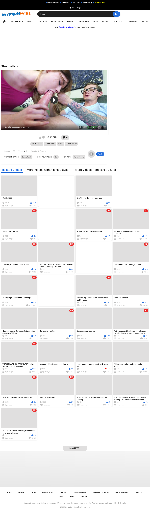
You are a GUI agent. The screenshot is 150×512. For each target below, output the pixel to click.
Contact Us (47, 493)
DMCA (72, 496)
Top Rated (42, 21)
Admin (100, 154)
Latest (30, 21)
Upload (145, 21)
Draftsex (63, 493)
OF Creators (17, 21)
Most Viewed (57, 21)
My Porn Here (72, 507)
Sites (95, 21)
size (56, 157)
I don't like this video (43, 137)
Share (60, 144)
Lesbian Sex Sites (101, 493)
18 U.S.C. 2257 (86, 496)
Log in (79, 8)
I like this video (40, 137)
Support (138, 493)
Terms (60, 496)
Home (4, 21)
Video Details (36, 144)
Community (132, 21)
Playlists (118, 21)
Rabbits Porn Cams (66, 27)
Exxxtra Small (26, 157)
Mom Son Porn (80, 493)
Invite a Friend (121, 493)
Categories (84, 21)
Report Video (50, 144)
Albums (70, 21)
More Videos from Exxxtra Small (96, 170)
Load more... (75, 448)
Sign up (71, 8)
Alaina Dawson (79, 157)
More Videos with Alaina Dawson (48, 170)
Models (105, 21)
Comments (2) (71, 144)
